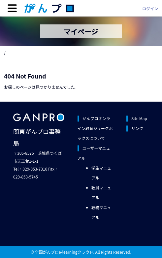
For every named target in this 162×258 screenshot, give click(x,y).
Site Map (139, 118)
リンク (137, 128)
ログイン (150, 8)
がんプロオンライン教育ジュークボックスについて (95, 128)
